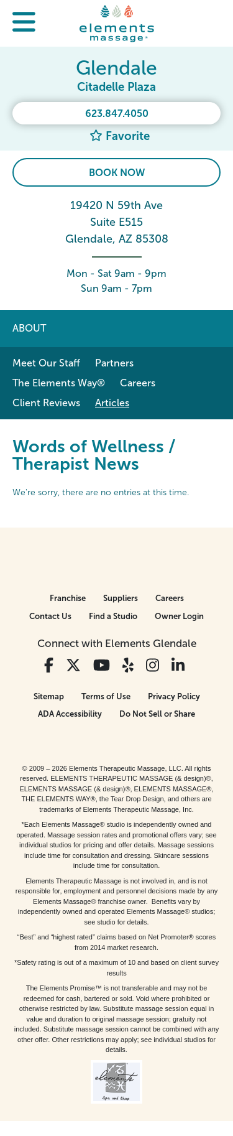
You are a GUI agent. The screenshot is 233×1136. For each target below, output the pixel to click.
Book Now (117, 172)
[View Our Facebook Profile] (48, 665)
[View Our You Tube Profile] (101, 665)
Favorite (119, 135)
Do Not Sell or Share (157, 714)
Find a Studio (113, 616)
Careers (137, 383)
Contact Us (50, 616)
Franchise (68, 598)
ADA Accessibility (70, 714)
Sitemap (49, 696)
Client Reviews (46, 403)
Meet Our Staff (46, 363)
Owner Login (179, 616)
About (29, 328)
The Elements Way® (58, 383)
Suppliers (120, 598)
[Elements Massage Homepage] (117, 23)
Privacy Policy (174, 696)
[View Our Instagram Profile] (152, 665)
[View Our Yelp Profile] (128, 665)
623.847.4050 (116, 113)
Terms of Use (105, 696)
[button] (23, 23)
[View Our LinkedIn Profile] (178, 665)
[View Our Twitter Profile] (73, 665)
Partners (114, 363)
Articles (112, 403)
